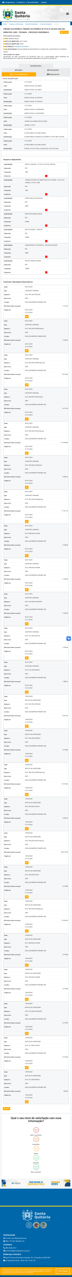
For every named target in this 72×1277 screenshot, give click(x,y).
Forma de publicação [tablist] (19, 74)
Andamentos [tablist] (35, 66)
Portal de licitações (31, 24)
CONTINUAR (63, 1271)
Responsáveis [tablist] (53, 74)
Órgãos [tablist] (19, 70)
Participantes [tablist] (53, 70)
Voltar (6, 1108)
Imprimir (64, 32)
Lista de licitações (46, 24)
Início (5, 24)
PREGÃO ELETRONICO (21, 46)
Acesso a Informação (16, 24)
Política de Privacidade (35, 1271)
